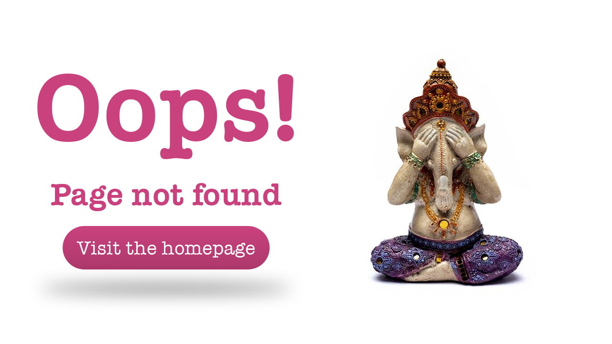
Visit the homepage (166, 247)
